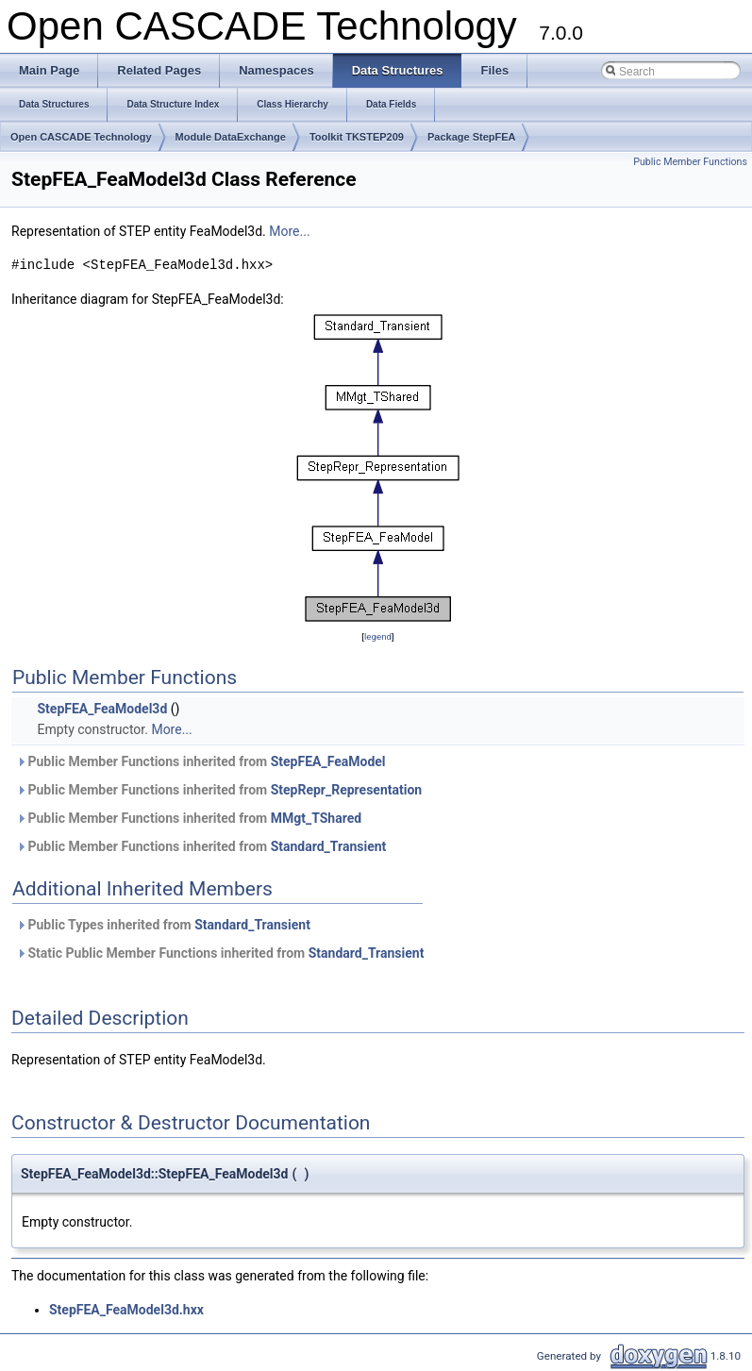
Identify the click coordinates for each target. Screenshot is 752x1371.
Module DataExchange (230, 136)
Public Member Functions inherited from (201, 761)
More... (289, 231)
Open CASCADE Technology (81, 136)
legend (378, 636)
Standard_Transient (329, 846)
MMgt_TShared (316, 818)
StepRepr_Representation (347, 789)
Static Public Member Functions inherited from (220, 953)
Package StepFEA (471, 136)
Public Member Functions (690, 162)
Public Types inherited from (163, 924)
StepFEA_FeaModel (328, 761)
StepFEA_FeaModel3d (102, 708)
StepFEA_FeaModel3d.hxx (126, 1309)
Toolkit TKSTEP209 (356, 136)
